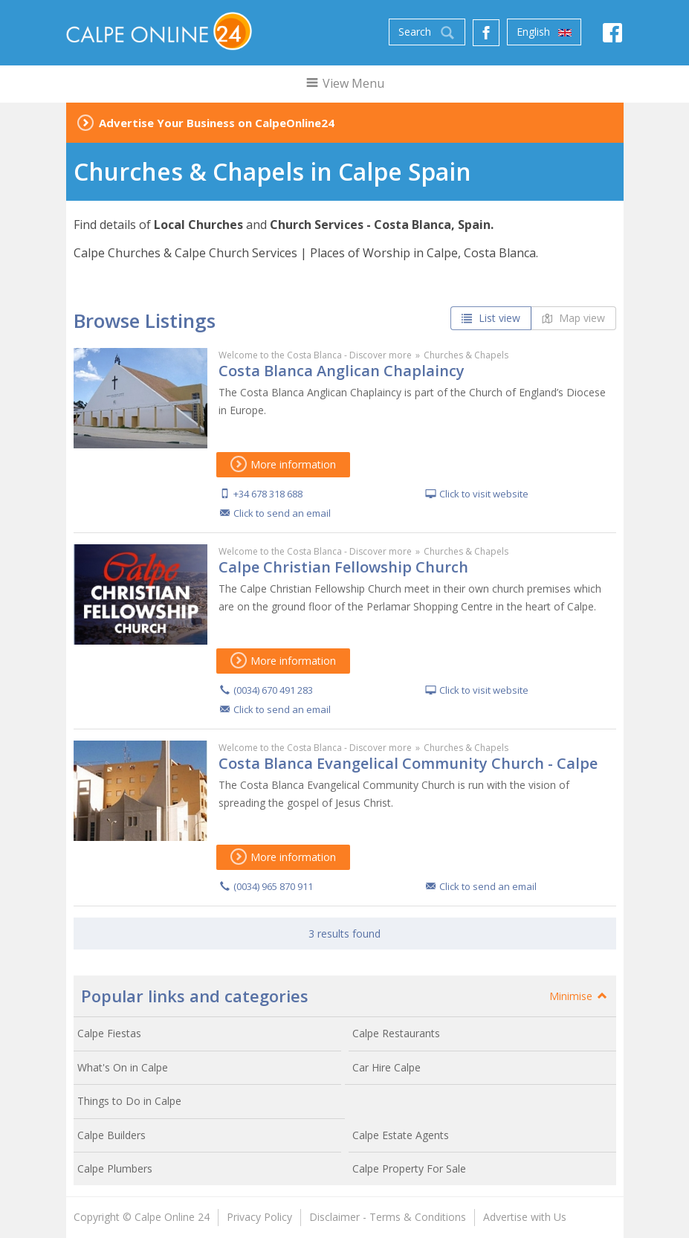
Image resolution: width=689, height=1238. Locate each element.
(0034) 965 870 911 (273, 886)
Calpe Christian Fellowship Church (343, 567)
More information (283, 464)
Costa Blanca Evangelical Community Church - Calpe (408, 763)
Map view (573, 318)
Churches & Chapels (466, 355)
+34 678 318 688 (268, 493)
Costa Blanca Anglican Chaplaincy (342, 371)
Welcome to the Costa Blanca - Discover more (315, 355)
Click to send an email (282, 513)
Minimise (579, 996)
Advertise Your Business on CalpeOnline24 (216, 122)
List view (491, 318)
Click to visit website (483, 493)
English (544, 32)
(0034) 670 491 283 (273, 690)
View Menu (344, 83)
